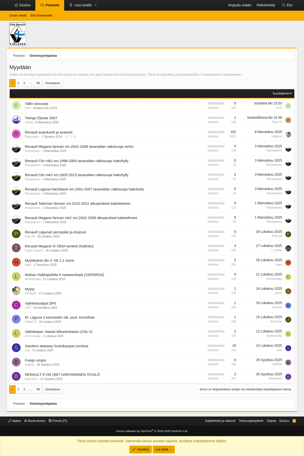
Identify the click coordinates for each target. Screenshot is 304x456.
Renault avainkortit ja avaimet (50, 133)
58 (39, 84)
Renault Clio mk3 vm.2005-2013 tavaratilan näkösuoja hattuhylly (77, 176)
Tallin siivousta (37, 105)
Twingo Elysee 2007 (42, 119)
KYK (29, 109)
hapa (29, 265)
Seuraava (53, 84)
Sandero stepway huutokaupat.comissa (57, 347)
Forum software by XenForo (152, 431)
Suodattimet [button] (280, 94)
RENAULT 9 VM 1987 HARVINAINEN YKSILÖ (63, 375)
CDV (29, 308)
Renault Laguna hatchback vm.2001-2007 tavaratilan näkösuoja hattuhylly (85, 190)
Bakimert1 (32, 380)
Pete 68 (31, 237)
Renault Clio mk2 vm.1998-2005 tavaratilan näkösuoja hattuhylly (77, 162)
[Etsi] (287, 5)
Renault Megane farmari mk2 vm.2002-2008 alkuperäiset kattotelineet (82, 219)
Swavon (276, 308)
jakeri (277, 294)
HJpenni (275, 137)
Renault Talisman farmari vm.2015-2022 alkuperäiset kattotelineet (78, 204)
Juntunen (275, 322)
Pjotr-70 (276, 123)
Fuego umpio (36, 361)
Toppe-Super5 (35, 251)
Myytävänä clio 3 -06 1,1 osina (50, 261)
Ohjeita (268, 421)
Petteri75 (32, 323)
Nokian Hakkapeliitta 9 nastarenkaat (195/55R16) (65, 276)
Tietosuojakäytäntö (246, 421)
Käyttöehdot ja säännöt (214, 421)
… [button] (31, 84)
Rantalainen (33, 152)
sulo (28, 351)
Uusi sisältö (83, 5)
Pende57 (32, 294)
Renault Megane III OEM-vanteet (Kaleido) (60, 247)
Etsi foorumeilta (41, 15)
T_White (275, 251)
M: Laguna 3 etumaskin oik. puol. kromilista (61, 318)
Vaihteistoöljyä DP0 (41, 304)
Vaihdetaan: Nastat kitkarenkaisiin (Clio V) (59, 332)
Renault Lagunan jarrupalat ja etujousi (56, 233)
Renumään (33, 137)
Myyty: (31, 290)
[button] (95, 5)
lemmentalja (34, 280)
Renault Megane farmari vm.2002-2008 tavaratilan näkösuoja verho (80, 147)
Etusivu (25, 5)
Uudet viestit (18, 15)
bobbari (31, 365)
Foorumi (52, 5)
